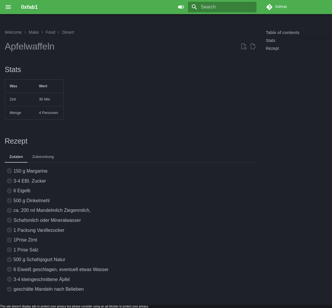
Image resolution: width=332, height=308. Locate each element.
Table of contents (283, 32)
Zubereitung (43, 156)
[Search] (222, 7)
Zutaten (16, 156)
